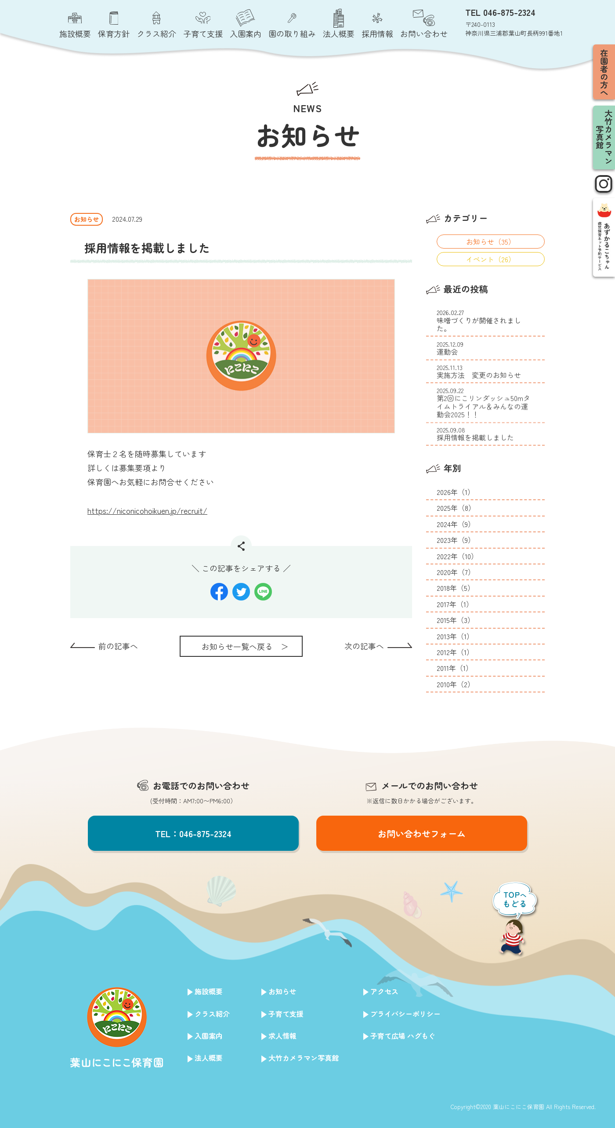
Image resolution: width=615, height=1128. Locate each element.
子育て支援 (286, 1014)
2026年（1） (455, 492)
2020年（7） (456, 572)
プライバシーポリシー (405, 1014)
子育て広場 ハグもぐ (402, 1036)
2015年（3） (455, 620)
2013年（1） (455, 636)
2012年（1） (455, 652)
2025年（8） (456, 507)
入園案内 (209, 1036)
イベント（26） (490, 259)
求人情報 (282, 1036)
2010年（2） (455, 684)
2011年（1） (455, 668)
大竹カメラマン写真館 (303, 1058)
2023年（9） (456, 540)
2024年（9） (456, 524)
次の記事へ (364, 646)
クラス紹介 (212, 1014)
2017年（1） (455, 604)
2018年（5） (455, 587)
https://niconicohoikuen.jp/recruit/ (147, 510)
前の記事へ (118, 646)
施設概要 (209, 991)
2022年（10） (457, 556)
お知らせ (282, 991)
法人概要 (209, 1058)
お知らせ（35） (490, 241)
